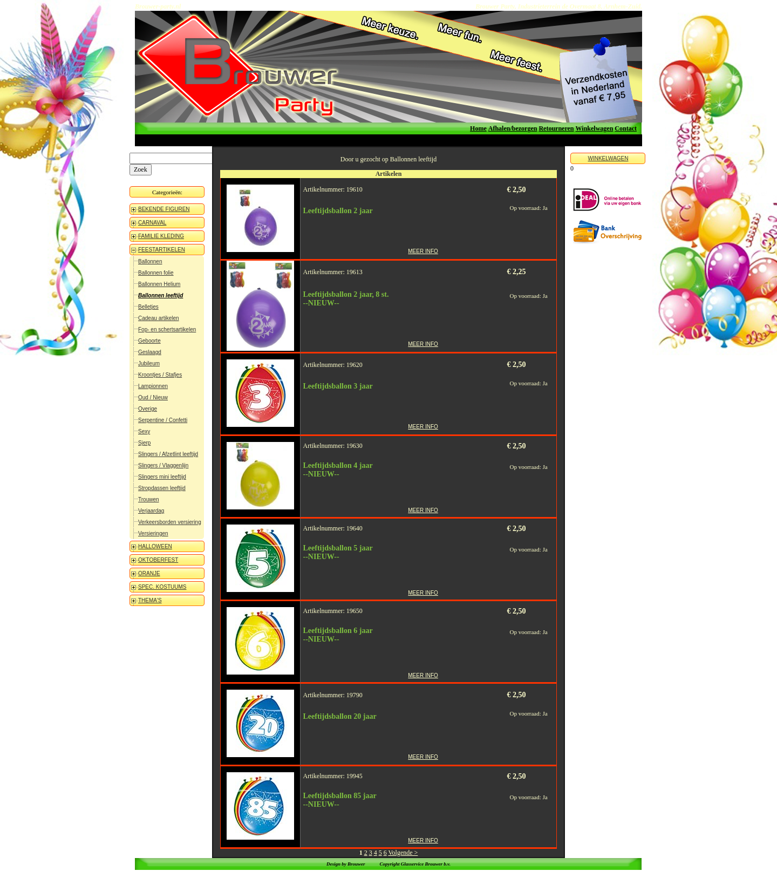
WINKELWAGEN (608, 158)
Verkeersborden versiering (169, 522)
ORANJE (149, 573)
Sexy (144, 431)
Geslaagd (149, 352)
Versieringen (153, 533)
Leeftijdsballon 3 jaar (338, 386)
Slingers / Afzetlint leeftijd (168, 454)
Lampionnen (153, 386)
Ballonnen (150, 261)
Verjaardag (151, 511)
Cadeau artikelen (158, 318)
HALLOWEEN (155, 546)
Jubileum (149, 363)
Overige (147, 409)
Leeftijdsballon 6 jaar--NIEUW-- (338, 635)
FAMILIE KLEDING (161, 236)
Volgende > (403, 852)
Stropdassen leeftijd (162, 488)
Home (478, 128)
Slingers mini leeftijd (162, 477)
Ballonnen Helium (159, 284)
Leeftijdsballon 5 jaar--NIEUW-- (338, 552)
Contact (626, 128)
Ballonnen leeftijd (160, 295)
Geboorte (149, 341)
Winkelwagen (595, 128)
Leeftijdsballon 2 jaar (338, 211)
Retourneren (556, 128)
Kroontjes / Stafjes (160, 375)
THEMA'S (150, 600)
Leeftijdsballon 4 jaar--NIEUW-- (338, 469)
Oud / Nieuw (153, 397)
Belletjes (148, 307)
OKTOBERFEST (158, 560)
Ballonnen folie (156, 273)
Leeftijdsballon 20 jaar (340, 716)
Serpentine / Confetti (162, 420)
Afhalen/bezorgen (512, 128)
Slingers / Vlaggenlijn (163, 465)
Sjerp (144, 443)
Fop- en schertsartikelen (167, 329)
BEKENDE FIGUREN (164, 209)
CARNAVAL (152, 223)
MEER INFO (423, 251)
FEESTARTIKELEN (161, 250)
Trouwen (148, 499)
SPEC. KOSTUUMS (162, 587)
